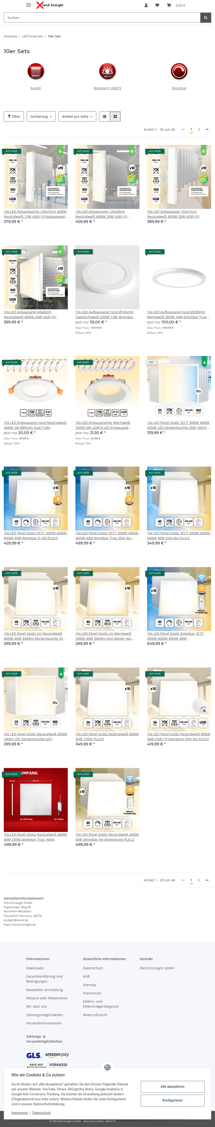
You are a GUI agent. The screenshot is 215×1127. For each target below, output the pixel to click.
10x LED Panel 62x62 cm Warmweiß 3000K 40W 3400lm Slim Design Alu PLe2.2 (103, 636)
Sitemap (89, 985)
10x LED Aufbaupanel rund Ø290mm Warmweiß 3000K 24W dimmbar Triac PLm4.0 (177, 314)
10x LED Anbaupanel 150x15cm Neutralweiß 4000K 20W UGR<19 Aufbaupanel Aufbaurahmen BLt (173, 214)
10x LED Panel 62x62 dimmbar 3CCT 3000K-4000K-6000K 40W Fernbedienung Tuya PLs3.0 (175, 636)
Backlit (36, 88)
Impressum (20, 1113)
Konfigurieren (172, 1100)
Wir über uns (36, 1006)
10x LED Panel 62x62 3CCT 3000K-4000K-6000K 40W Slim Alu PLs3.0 (179, 535)
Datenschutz (42, 1113)
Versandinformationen (44, 1023)
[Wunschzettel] (157, 5)
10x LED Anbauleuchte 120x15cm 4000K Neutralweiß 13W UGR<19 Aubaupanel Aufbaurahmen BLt (35, 214)
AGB (86, 976)
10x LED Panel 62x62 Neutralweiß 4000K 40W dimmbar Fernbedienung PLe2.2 (107, 837)
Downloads (35, 968)
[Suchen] (102, 18)
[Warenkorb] (176, 5)
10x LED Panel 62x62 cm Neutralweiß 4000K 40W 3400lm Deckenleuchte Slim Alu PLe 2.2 (35, 636)
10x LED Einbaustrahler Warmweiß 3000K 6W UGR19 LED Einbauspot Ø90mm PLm (102, 425)
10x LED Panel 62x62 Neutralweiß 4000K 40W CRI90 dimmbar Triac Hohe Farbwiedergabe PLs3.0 (35, 837)
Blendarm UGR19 (107, 88)
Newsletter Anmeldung (44, 990)
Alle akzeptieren (172, 1086)
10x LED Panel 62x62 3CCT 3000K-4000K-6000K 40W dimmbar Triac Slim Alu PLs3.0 (107, 535)
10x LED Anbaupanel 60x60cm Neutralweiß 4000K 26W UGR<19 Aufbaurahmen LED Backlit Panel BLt (33, 314)
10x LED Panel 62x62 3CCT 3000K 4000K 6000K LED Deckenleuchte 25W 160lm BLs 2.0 (178, 425)
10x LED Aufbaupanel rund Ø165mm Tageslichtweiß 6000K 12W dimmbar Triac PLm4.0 (104, 314)
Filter (14, 116)
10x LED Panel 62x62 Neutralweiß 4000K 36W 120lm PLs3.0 (107, 736)
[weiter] (207, 129)
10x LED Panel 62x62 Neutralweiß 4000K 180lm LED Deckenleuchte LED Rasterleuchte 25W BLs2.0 (35, 736)
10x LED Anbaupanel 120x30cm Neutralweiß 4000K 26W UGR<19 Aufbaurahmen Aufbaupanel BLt (101, 214)
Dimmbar (179, 88)
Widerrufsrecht (95, 1015)
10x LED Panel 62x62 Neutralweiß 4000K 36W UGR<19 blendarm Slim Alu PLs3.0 (179, 736)
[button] (146, 5)
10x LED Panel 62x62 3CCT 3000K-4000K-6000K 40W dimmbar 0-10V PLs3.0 (36, 535)
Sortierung (39, 116)
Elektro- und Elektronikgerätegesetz (101, 1004)
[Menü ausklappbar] (28, 3)
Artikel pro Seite (75, 116)
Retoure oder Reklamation (47, 998)
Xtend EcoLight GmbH (157, 968)
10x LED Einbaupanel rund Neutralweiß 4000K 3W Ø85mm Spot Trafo (35, 425)
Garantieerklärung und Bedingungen (44, 978)
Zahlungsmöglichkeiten (44, 1015)
